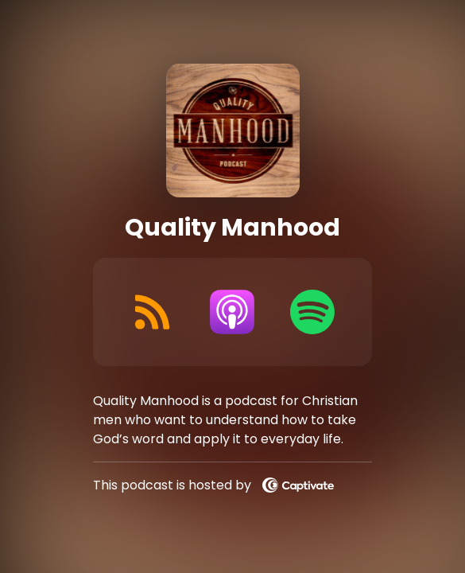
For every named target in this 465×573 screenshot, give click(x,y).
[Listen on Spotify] (313, 312)
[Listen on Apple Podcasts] (232, 312)
